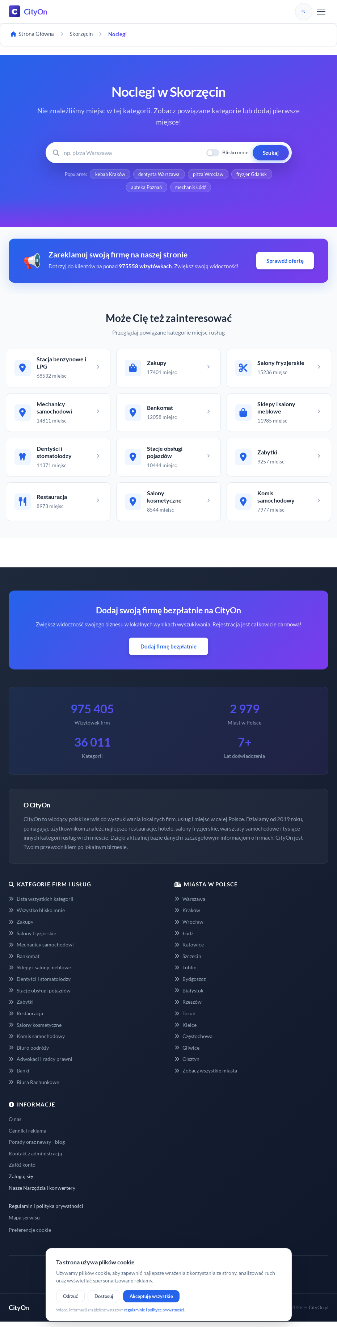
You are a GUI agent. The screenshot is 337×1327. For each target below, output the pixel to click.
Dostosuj (103, 1296)
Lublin (185, 973)
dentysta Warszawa (159, 174)
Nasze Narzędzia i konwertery (42, 1193)
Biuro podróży (29, 1053)
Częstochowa (193, 1041)
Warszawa (189, 904)
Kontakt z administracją (35, 1159)
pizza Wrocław (208, 174)
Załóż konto (22, 1170)
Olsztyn (186, 1064)
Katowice (189, 950)
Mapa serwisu (24, 1223)
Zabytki (21, 1007)
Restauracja (26, 1019)
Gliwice (186, 1053)
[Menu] (321, 11)
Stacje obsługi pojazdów (40, 995)
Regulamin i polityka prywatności (46, 1211)
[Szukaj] (303, 11)
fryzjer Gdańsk (252, 174)
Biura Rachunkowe (34, 1087)
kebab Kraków (109, 174)
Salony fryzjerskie (32, 938)
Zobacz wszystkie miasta (205, 1076)
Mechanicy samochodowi (41, 950)
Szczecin (187, 961)
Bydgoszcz (190, 984)
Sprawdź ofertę (285, 262)
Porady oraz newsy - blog (37, 1147)
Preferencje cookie (30, 1235)
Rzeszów (188, 1007)
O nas (15, 1124)
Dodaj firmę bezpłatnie (168, 651)
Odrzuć (70, 1296)
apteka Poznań (146, 188)
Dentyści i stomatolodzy (40, 984)
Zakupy (21, 927)
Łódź (183, 938)
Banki (19, 1076)
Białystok (188, 995)
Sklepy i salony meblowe (40, 973)
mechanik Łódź (191, 188)
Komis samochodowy (37, 1041)
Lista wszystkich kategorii (41, 904)
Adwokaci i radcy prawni (40, 1064)
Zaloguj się (21, 1182)
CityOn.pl (318, 1313)
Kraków (187, 915)
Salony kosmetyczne (35, 1030)
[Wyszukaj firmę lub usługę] (130, 152)
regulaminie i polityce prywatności (154, 1309)
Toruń (184, 1019)
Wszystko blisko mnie (37, 915)
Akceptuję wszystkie (151, 1296)
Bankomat (24, 961)
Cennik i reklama (27, 1136)
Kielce (185, 1030)
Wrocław (188, 927)
